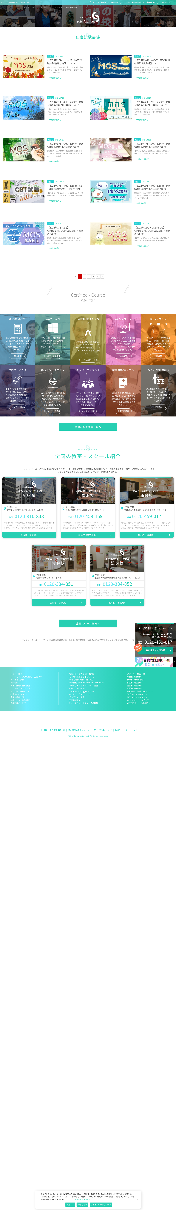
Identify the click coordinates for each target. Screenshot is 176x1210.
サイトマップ (166, 2)
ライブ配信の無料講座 (20, 685)
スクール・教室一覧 (132, 2)
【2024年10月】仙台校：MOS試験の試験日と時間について (64, 61)
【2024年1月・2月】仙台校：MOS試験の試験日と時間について (65, 231)
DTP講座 (158, 356)
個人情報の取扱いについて (79, 730)
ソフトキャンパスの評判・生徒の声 (26, 676)
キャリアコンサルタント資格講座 (83, 703)
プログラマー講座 (76, 697)
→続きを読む (55, 77)
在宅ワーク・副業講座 (20, 700)
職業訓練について (18, 703)
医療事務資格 (75, 700)
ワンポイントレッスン (20, 688)
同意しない (82, 1205)
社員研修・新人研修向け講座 (81, 673)
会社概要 (43, 730)
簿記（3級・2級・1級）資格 (81, 679)
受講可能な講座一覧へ (88, 427)
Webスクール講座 (77, 688)
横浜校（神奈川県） (88, 535)
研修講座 (158, 407)
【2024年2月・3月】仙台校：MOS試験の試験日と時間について (152, 187)
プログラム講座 (17, 407)
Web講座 (123, 356)
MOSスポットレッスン (137, 697)
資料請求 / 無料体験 (155, 650)
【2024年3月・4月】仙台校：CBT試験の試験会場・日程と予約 (64, 187)
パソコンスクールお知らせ (139, 703)
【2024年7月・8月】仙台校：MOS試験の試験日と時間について (65, 103)
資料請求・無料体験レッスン (140, 691)
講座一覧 (115, 2)
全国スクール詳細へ (88, 623)
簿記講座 (17, 356)
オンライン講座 (99, 2)
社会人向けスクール (19, 694)
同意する (70, 1205)
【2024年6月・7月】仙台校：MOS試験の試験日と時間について (152, 103)
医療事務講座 (123, 411)
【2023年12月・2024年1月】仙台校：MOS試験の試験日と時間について (152, 231)
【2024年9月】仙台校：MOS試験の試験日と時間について (152, 61)
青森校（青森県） (58, 602)
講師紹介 (14, 682)
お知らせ (119, 730)
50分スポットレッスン (137, 694)
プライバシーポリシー (80, 1199)
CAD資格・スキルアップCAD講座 (83, 685)
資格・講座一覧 (17, 697)
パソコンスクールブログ (138, 700)
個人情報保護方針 (57, 730)
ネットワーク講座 (52, 411)
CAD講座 (88, 359)
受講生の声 (151, 2)
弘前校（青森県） (117, 602)
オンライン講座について (21, 691)
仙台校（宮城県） (146, 535)
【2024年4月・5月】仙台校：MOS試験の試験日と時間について (152, 145)
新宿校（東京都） (29, 535)
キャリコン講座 (87, 411)
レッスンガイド (17, 673)
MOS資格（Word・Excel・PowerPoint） (87, 682)
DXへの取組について (103, 730)
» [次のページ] (102, 276)
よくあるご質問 (17, 679)
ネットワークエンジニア (79, 694)
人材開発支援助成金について (81, 676)
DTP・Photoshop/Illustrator (81, 691)
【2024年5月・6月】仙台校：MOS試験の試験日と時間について (65, 145)
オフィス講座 (52, 356)
